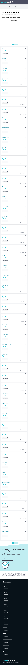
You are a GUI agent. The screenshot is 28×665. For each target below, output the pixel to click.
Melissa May (4, 521)
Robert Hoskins (5, 413)
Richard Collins (5, 226)
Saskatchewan (6, 645)
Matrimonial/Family (5, 53)
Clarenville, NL (23, 340)
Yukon (4, 651)
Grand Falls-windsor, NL (21, 469)
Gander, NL (23, 321)
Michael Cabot (5, 176)
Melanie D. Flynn (5, 314)
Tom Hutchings (5, 442)
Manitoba (5, 596)
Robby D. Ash (4, 48)
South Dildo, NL (23, 242)
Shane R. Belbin (5, 117)
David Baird (4, 88)
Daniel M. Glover (5, 373)
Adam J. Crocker (5, 245)
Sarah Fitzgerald (5, 304)
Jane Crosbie (4, 265)
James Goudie (5, 393)
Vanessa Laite (5, 502)
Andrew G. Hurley (5, 433)
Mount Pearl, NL (22, 488)
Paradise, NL (23, 281)
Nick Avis (4, 58)
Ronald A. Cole (5, 216)
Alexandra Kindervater (6, 492)
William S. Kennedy (6, 482)
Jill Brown (4, 147)
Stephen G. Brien (5, 137)
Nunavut (5, 627)
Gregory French (5, 334)
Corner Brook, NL (22, 55)
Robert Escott (5, 285)
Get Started (7, 558)
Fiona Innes (4, 452)
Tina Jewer (4, 462)
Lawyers (5, 6)
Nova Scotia (5, 621)
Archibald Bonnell (5, 127)
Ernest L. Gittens (5, 364)
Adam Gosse (4, 383)
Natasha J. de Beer (6, 107)
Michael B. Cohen (5, 196)
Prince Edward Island (7, 639)
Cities (5, 586)
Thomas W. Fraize (5, 324)
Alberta (4, 584)
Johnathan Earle (5, 275)
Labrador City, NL (22, 409)
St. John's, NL (23, 65)
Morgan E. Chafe (5, 186)
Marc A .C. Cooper (5, 235)
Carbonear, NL (23, 74)
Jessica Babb (4, 68)
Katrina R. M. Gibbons (6, 344)
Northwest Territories (7, 615)
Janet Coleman (5, 206)
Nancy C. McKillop (5, 531)
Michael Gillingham (6, 354)
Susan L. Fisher (5, 295)
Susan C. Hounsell (5, 423)
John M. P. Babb (5, 78)
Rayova (9, 662)
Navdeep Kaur (5, 472)
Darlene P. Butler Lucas (7, 511)
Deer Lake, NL (23, 400)
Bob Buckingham (5, 157)
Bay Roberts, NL (23, 232)
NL (2, 6)
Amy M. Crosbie (5, 255)
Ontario (4, 633)
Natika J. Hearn (5, 403)
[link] (14, 52)
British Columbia (6, 590)
